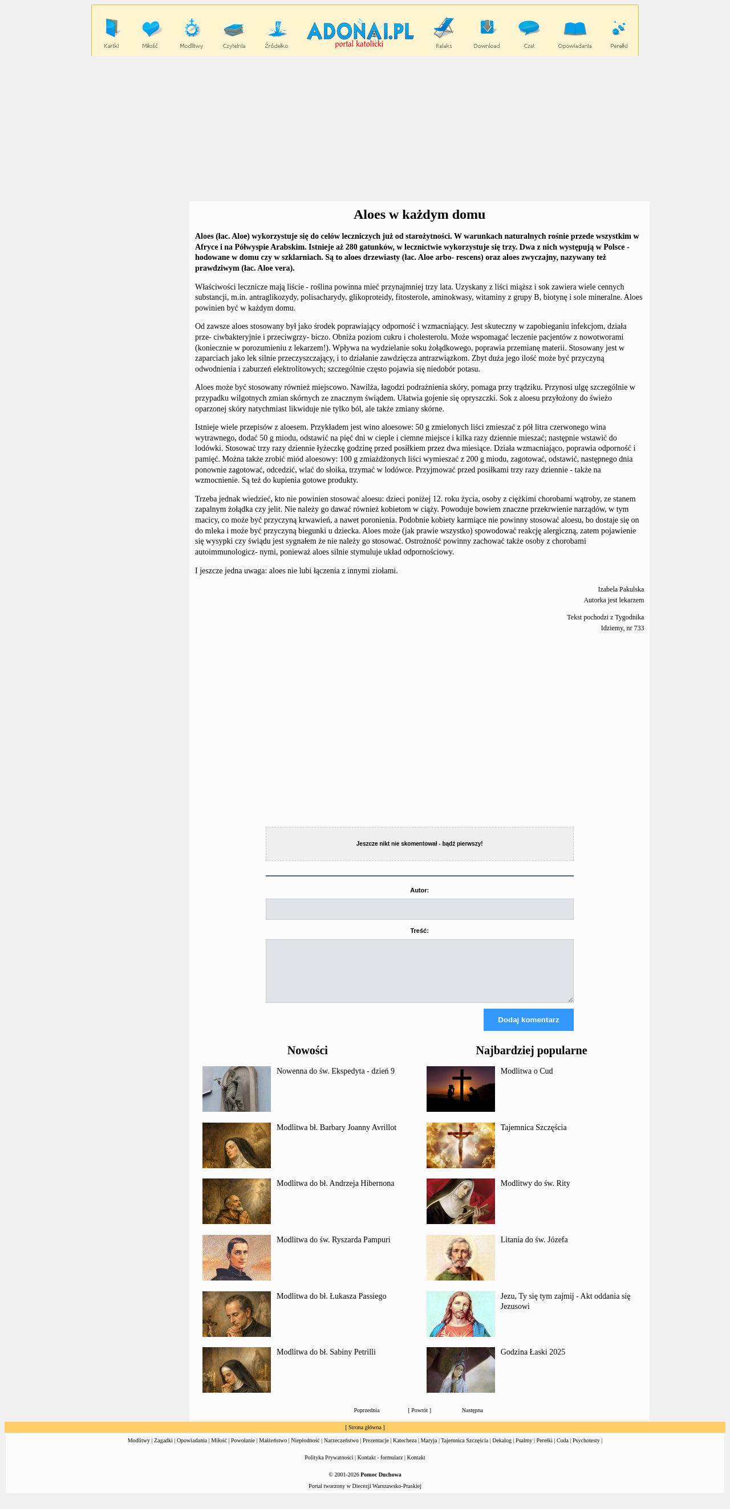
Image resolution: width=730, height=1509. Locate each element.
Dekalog (502, 1450)
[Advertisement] (365, 129)
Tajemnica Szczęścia (534, 1137)
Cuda (563, 1450)
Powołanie (243, 1450)
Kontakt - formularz (380, 1468)
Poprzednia (367, 1420)
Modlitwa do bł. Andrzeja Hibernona (335, 1193)
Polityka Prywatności (329, 1468)
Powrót (419, 1420)
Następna (472, 1420)
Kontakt (416, 1468)
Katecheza (405, 1450)
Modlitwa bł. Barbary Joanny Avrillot (336, 1137)
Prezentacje (376, 1450)
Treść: (419, 930)
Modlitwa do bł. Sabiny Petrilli (326, 1362)
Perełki (545, 1450)
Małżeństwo (273, 1450)
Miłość (219, 1450)
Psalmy (524, 1450)
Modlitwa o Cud (527, 1081)
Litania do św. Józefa (534, 1250)
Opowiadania (192, 1450)
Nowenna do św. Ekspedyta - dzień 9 (336, 1081)
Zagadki (163, 1450)
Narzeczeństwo (341, 1450)
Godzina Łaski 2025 (533, 1362)
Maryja (429, 1450)
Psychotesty (586, 1450)
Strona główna (365, 1437)
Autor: (419, 890)
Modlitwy (139, 1450)
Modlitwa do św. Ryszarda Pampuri (334, 1250)
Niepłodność (305, 1450)
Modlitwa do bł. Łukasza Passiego (331, 1306)
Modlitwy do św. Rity (535, 1193)
